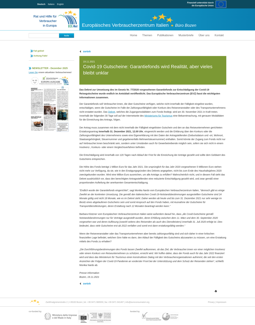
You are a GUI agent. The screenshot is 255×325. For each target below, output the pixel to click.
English (60, 4)
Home (133, 35)
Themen (147, 35)
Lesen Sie (33, 72)
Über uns (204, 35)
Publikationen (165, 35)
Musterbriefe (186, 35)
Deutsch (41, 4)
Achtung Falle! (40, 56)
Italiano (51, 4)
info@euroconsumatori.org (137, 302)
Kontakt (219, 35)
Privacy (211, 302)
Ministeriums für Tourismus (158, 115)
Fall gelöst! (38, 51)
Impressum (221, 302)
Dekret (111, 111)
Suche (66, 35)
